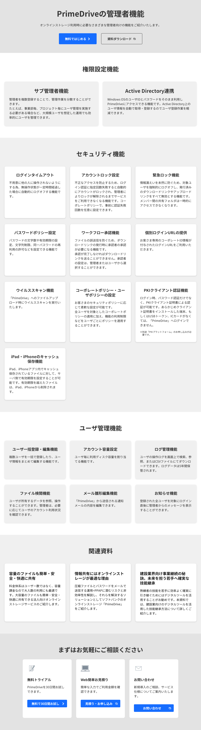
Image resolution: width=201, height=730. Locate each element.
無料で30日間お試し (45, 703)
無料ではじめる (75, 38)
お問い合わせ (152, 708)
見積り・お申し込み (99, 703)
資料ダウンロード (119, 38)
